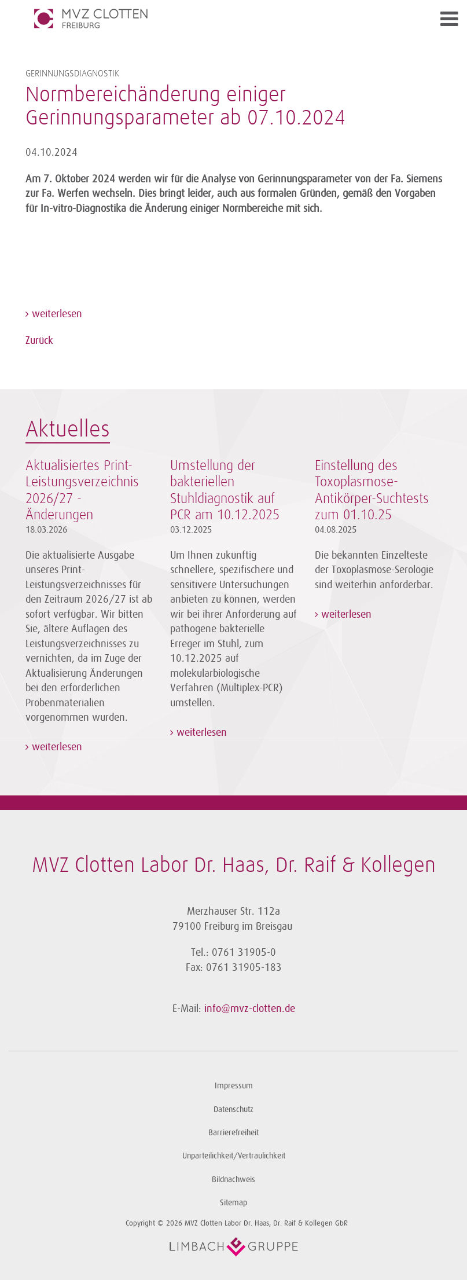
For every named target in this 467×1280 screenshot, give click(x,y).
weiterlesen (55, 314)
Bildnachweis (233, 1179)
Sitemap (233, 1203)
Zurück (39, 340)
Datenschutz (233, 1109)
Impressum (234, 1086)
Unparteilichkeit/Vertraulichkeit (233, 1156)
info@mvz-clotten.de (249, 1008)
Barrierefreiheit (233, 1133)
